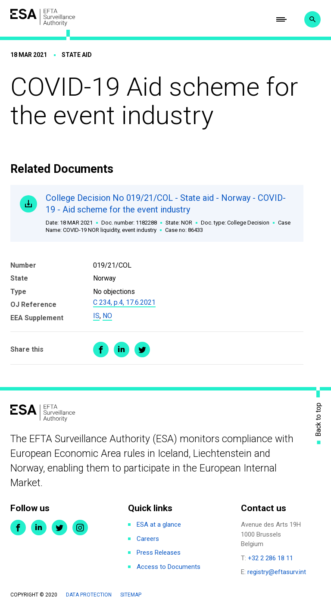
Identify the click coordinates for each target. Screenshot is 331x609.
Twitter (59, 527)
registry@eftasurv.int (276, 572)
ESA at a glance (159, 524)
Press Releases (159, 552)
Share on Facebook (101, 349)
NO (107, 316)
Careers (148, 539)
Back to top (318, 419)
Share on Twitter (142, 349)
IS (96, 316)
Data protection (89, 595)
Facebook (18, 527)
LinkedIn (39, 527)
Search (312, 19)
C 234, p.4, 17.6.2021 (124, 302)
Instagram (80, 527)
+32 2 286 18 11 (270, 558)
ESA (42, 17)
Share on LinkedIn (121, 349)
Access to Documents (168, 567)
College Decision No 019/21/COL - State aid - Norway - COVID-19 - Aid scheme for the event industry (170, 213)
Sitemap (130, 595)
